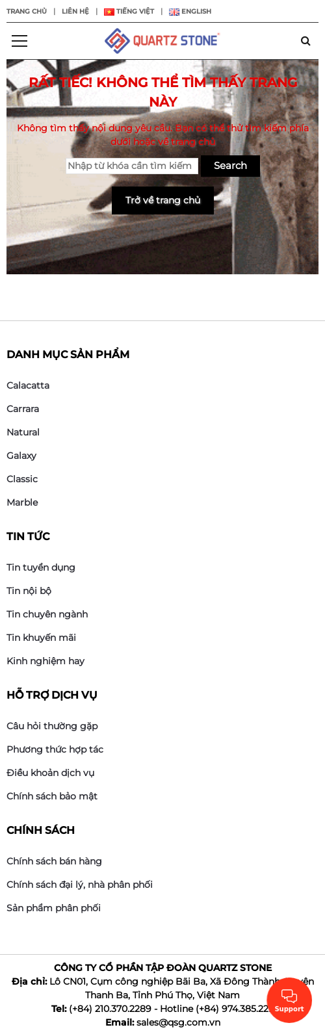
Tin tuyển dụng (40, 567)
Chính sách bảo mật (52, 796)
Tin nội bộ (28, 591)
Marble (22, 502)
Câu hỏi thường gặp (52, 726)
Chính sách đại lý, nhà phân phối (79, 884)
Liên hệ (75, 11)
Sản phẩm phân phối (53, 908)
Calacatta (27, 385)
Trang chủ (26, 11)
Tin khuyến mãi (41, 637)
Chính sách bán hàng (54, 861)
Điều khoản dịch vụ (50, 773)
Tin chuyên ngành (47, 614)
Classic (22, 479)
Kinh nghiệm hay (45, 661)
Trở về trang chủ (162, 200)
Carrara (22, 409)
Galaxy (21, 455)
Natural (23, 432)
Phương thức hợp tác (54, 749)
